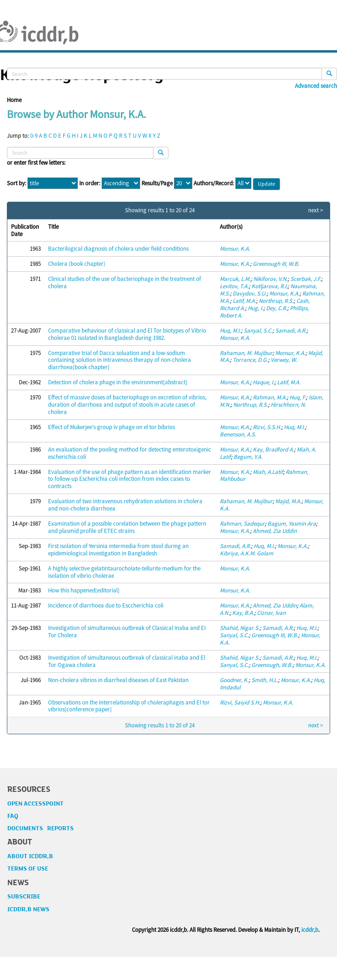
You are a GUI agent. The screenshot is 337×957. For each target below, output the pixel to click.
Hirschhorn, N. (288, 405)
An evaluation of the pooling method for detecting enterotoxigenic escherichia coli (129, 453)
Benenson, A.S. (238, 434)
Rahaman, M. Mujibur (246, 353)
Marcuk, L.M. (235, 279)
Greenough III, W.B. (276, 264)
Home (14, 100)
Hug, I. (255, 308)
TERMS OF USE (27, 868)
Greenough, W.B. (272, 665)
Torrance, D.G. (250, 360)
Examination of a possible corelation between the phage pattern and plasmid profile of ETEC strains (127, 527)
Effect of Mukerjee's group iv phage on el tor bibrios (111, 427)
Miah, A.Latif (268, 472)
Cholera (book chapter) (76, 264)
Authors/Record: (214, 183)
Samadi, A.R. (290, 330)
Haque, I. (263, 382)
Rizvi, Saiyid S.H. (240, 702)
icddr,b (309, 930)
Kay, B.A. (243, 613)
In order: (89, 183)
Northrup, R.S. (276, 301)
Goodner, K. (234, 680)
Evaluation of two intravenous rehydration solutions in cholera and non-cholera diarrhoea (125, 504)
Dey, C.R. (276, 308)
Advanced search (316, 86)
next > (315, 210)
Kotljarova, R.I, (269, 286)
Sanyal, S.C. (258, 330)
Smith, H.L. (264, 680)
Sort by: (16, 183)
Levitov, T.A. (234, 286)
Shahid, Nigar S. (240, 628)
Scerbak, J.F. (305, 279)
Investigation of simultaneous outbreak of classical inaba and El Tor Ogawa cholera (126, 661)
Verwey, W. (284, 360)
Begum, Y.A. (248, 457)
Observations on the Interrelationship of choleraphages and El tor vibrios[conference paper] (129, 706)
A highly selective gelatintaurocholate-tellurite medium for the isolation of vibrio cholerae (124, 572)
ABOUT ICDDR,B (30, 856)
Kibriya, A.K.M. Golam (246, 553)
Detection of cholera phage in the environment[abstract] (117, 382)
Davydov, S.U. (249, 293)
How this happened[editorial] (84, 590)
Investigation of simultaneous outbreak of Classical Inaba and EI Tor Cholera (127, 631)
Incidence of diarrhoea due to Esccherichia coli (105, 605)
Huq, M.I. (230, 330)
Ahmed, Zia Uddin (275, 531)
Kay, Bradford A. (273, 449)
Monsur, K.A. (235, 249)
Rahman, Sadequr (242, 523)
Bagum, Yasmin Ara (291, 523)
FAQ (12, 816)
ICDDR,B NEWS (28, 909)
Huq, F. (297, 397)
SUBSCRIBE (23, 896)
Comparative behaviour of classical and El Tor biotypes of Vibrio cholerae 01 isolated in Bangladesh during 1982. (127, 334)
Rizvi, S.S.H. (267, 427)
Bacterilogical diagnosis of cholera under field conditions (118, 249)
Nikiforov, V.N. (270, 279)
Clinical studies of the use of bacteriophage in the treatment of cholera (124, 282)
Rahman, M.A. (270, 397)
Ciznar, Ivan (271, 613)
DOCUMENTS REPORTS (40, 828)
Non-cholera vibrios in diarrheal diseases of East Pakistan (118, 680)
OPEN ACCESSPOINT (35, 803)
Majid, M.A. (288, 501)
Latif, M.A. (244, 301)
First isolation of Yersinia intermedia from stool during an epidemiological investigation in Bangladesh (118, 549)
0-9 (34, 136)
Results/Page (157, 183)
